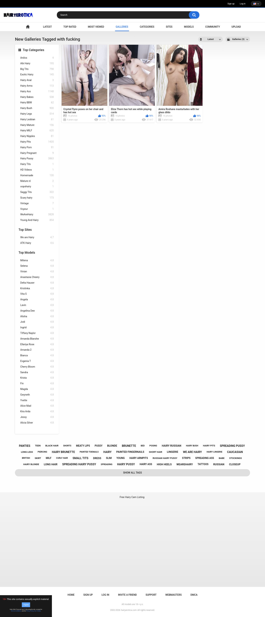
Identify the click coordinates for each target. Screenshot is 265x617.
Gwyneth (37, 394)
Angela (37, 299)
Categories (147, 26)
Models (189, 26)
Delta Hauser (37, 282)
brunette (129, 445)
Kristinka (37, 288)
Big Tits (37, 69)
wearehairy (184, 464)
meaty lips (83, 445)
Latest (47, 26)
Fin (37, 383)
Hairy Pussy (37, 158)
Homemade (37, 175)
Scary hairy (37, 197)
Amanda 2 (37, 349)
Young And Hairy (37, 220)
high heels (164, 464)
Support (151, 594)
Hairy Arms (37, 85)
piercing (42, 452)
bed (143, 445)
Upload (236, 26)
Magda (37, 389)
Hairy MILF (37, 130)
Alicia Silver (37, 422)
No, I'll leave (37, 611)
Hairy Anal (37, 80)
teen (38, 445)
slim (109, 458)
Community (212, 26)
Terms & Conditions (16, 611)
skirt (38, 458)
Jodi (37, 321)
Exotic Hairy (37, 74)
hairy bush (192, 445)
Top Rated (69, 26)
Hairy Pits (37, 141)
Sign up (231, 3)
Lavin (37, 305)
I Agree (26, 605)
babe (222, 458)
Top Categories (33, 50)
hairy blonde (31, 464)
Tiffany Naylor (37, 333)
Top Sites (25, 229)
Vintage (37, 203)
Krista (37, 377)
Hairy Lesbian (37, 119)
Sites (169, 26)
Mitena (37, 260)
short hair (155, 452)
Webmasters (173, 594)
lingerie (172, 451)
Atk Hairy (37, 63)
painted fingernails (130, 451)
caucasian (235, 452)
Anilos (37, 57)
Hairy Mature (37, 125)
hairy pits (209, 445)
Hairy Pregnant (37, 153)
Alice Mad (37, 405)
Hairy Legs (37, 113)
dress (97, 458)
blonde (112, 445)
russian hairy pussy (165, 458)
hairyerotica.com (129, 610)
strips (186, 458)
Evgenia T (37, 361)
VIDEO (27, 26)
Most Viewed (96, 26)
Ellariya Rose (37, 344)
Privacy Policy (30, 611)
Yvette (37, 400)
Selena (37, 265)
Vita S (37, 293)
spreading (106, 464)
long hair (50, 464)
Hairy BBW (37, 102)
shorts (67, 445)
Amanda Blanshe (37, 338)
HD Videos (37, 169)
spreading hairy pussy (79, 464)
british (26, 458)
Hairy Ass (37, 91)
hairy (107, 452)
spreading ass (204, 458)
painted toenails (89, 452)
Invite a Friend (127, 594)
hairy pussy (126, 464)
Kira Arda (37, 411)
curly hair (62, 458)
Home (71, 594)
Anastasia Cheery (37, 277)
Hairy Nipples (37, 136)
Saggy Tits (37, 192)
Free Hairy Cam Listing (132, 497)
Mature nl (37, 181)
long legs (27, 452)
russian (218, 464)
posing (153, 445)
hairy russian (171, 445)
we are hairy (192, 452)
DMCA (193, 594)
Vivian (37, 271)
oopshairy (37, 186)
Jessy (37, 417)
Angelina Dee (37, 310)
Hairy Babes (37, 97)
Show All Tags (132, 472)
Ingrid (37, 327)
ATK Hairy (37, 243)
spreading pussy (232, 445)
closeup (235, 464)
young (120, 458)
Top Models (26, 252)
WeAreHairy (37, 214)
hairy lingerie (214, 452)
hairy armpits (139, 458)
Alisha (37, 316)
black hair (51, 445)
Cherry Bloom (37, 366)
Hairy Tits (37, 164)
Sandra (37, 372)
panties (24, 445)
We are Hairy (37, 237)
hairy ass (146, 464)
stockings (235, 458)
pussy (98, 445)
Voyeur (37, 209)
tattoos (203, 464)
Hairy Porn (37, 147)
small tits (80, 458)
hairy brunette (63, 452)
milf (48, 458)
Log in (242, 3)
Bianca (37, 355)
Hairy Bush (37, 108)
